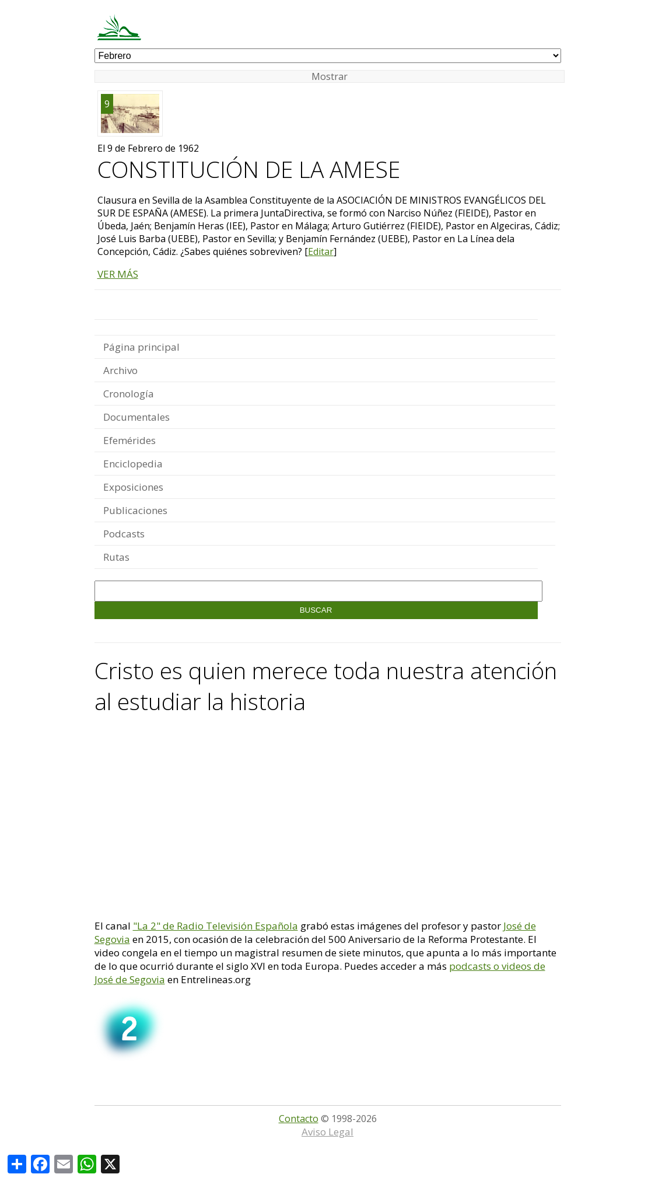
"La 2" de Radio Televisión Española (215, 925)
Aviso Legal (327, 1131)
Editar (321, 251)
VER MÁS (117, 274)
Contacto (298, 1118)
